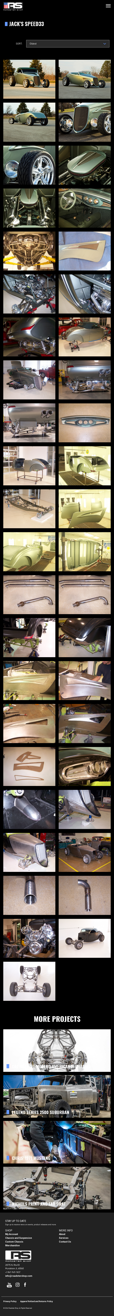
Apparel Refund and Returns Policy (36, 1301)
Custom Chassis (14, 1241)
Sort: (19, 43)
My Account (11, 1234)
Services (63, 1238)
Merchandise (12, 1245)
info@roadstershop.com (18, 1276)
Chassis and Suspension (18, 1238)
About (62, 1234)
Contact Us (65, 1241)
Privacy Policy (9, 1301)
